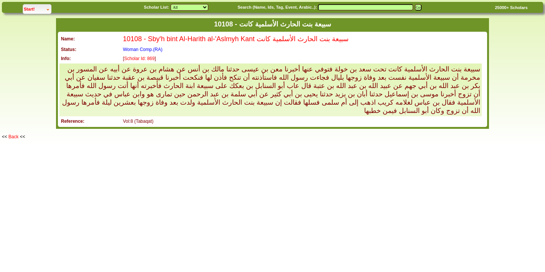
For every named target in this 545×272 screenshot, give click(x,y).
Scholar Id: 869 (139, 58)
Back (13, 136)
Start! (37, 8)
